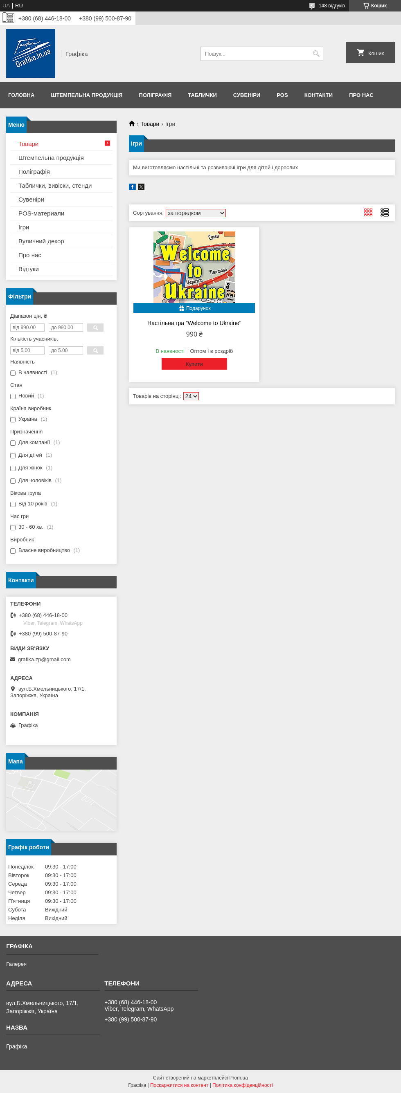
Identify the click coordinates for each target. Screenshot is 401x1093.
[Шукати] (316, 54)
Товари (149, 124)
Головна (21, 95)
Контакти (318, 95)
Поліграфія (155, 95)
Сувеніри (246, 95)
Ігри (23, 227)
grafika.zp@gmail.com (44, 659)
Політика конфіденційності (242, 1085)
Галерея (16, 964)
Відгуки (28, 268)
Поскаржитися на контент (179, 1085)
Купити (194, 364)
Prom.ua (239, 1078)
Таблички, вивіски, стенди (55, 185)
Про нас (361, 95)
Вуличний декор (41, 241)
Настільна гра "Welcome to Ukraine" (194, 323)
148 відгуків (332, 6)
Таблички (202, 95)
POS (282, 95)
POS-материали (41, 213)
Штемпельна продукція (86, 95)
